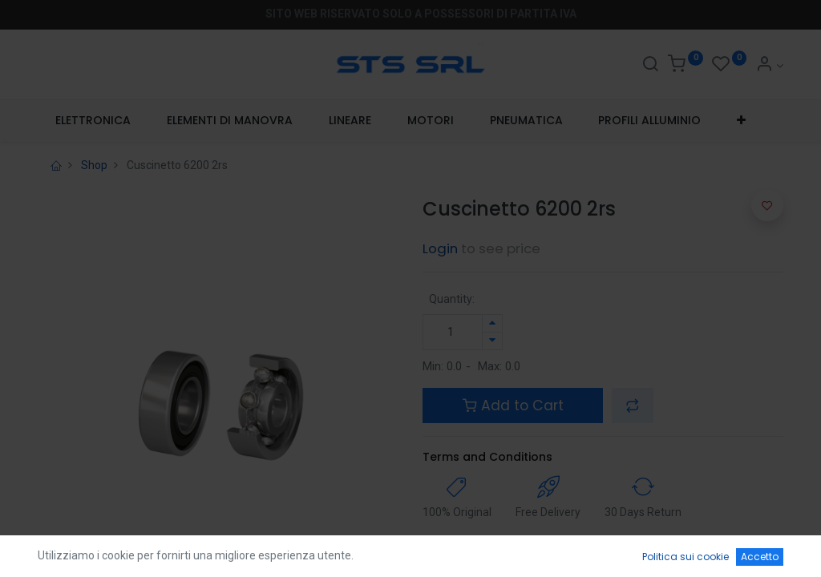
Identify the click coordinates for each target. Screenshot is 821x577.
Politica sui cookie (685, 556)
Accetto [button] (760, 556)
